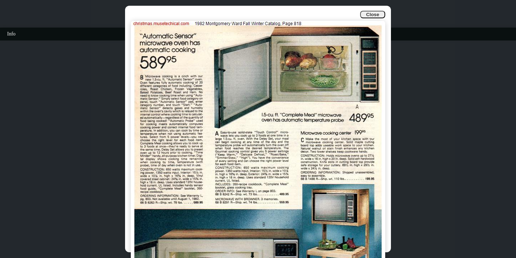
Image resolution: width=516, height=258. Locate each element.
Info (11, 34)
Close (372, 14)
